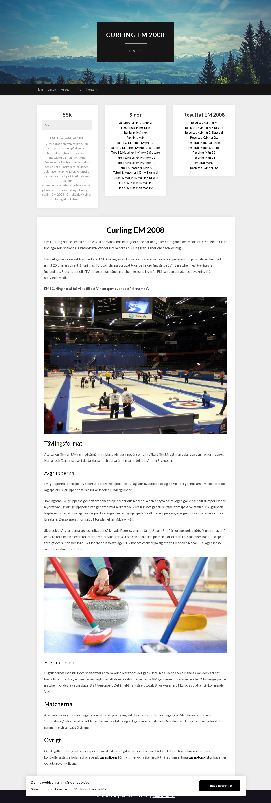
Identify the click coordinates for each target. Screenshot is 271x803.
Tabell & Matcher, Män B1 (135, 182)
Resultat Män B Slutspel (203, 147)
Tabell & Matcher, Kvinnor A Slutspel (135, 147)
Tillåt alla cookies (220, 785)
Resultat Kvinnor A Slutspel (204, 127)
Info (78, 89)
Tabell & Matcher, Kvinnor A (135, 142)
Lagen (52, 89)
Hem (40, 89)
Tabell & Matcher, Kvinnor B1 (135, 157)
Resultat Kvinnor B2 (204, 167)
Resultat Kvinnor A (204, 122)
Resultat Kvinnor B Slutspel (204, 132)
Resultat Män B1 (203, 157)
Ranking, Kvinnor (135, 132)
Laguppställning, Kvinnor (136, 122)
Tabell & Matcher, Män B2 (135, 188)
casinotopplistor (200, 757)
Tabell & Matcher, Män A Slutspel (135, 172)
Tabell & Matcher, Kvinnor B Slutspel (135, 152)
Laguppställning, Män (135, 127)
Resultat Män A (204, 162)
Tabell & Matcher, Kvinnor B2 (135, 162)
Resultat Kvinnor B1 (204, 137)
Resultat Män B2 (203, 152)
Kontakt (92, 89)
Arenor (66, 89)
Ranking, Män (135, 137)
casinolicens (108, 757)
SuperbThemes (164, 796)
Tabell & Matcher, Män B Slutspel (135, 177)
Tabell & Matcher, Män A (135, 167)
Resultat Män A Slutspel (204, 142)
